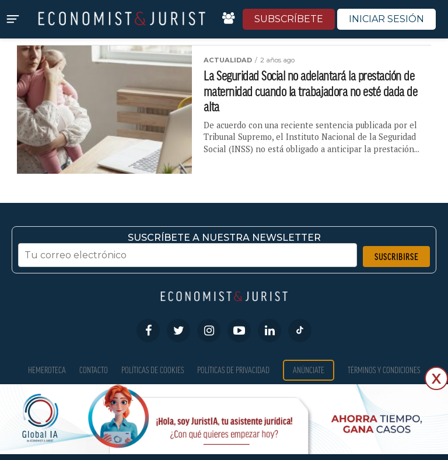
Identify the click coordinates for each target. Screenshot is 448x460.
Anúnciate (308, 370)
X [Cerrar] (436, 378)
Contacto (93, 370)
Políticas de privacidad (233, 370)
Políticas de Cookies (152, 370)
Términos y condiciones (384, 370)
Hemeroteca (47, 370)
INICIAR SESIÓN (386, 18)
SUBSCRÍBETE (288, 18)
